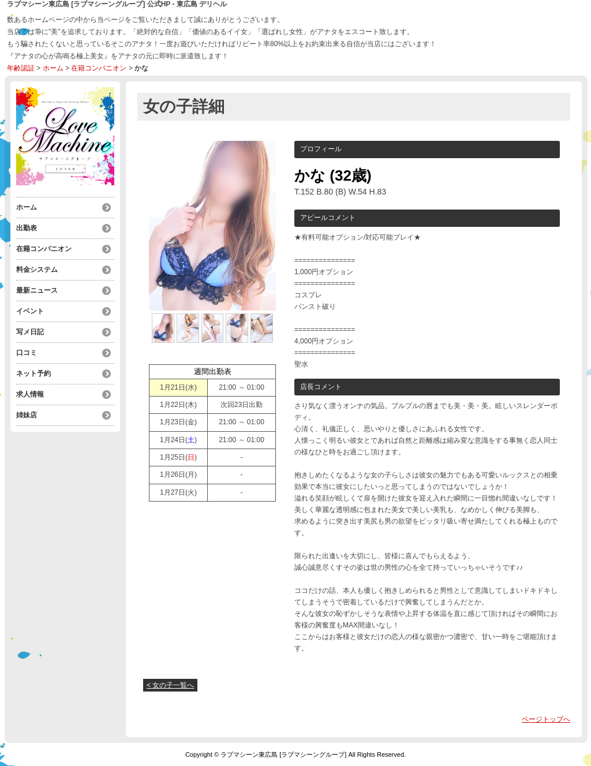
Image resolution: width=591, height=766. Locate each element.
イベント (30, 311)
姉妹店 (26, 415)
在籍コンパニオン (98, 68)
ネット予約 (33, 373)
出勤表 (26, 228)
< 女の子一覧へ (170, 685)
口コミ (26, 353)
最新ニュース (37, 290)
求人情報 (30, 394)
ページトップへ (546, 719)
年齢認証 (21, 68)
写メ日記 (30, 332)
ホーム (53, 68)
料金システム (37, 270)
